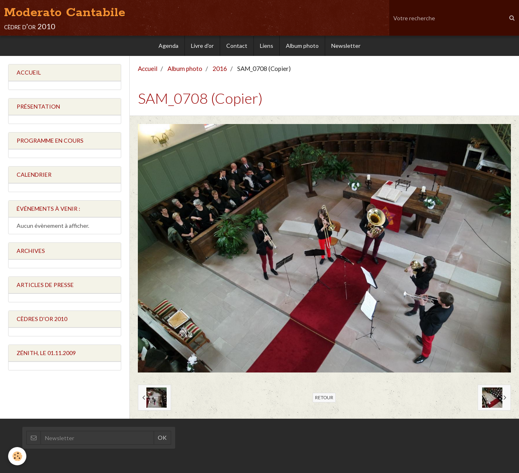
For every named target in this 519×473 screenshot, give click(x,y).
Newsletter (345, 45)
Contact (236, 45)
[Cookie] (17, 456)
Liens (266, 45)
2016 (219, 68)
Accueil (147, 68)
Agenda (168, 45)
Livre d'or (202, 45)
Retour (324, 397)
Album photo (302, 45)
